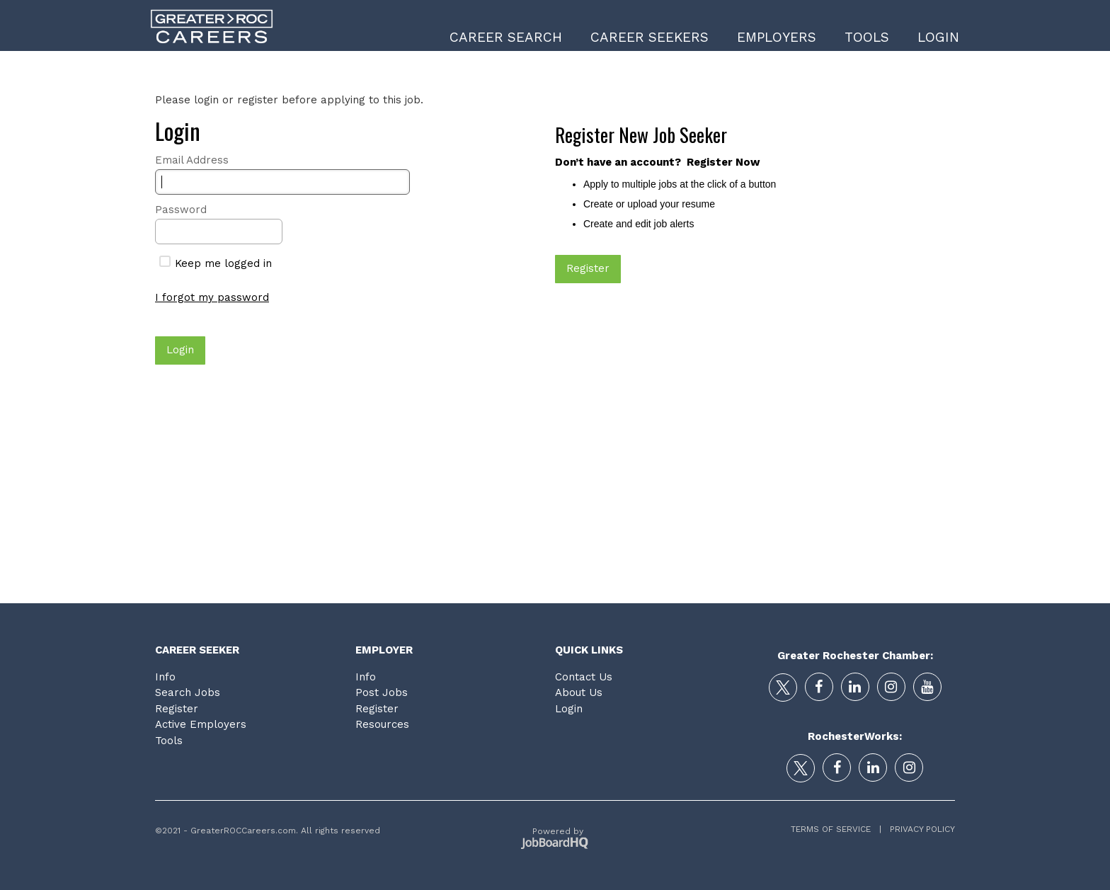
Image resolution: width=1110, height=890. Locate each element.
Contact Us (583, 677)
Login (938, 37)
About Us (578, 692)
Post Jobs (381, 692)
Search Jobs (187, 692)
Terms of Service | (836, 829)
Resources (382, 724)
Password (181, 209)
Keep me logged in (215, 263)
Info (165, 677)
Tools (867, 37)
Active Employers (200, 724)
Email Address (192, 160)
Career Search (506, 37)
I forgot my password (212, 297)
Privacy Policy (918, 829)
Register (176, 708)
